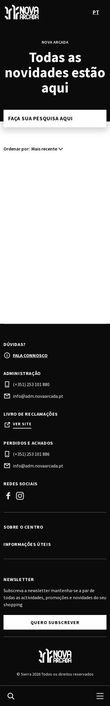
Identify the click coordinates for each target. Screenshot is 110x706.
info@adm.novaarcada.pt (38, 396)
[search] (10, 696)
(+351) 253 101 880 (31, 384)
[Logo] (55, 656)
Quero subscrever (55, 622)
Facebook (8, 496)
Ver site (22, 423)
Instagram (20, 496)
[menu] (100, 696)
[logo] (30, 12)
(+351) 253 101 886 (31, 454)
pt (96, 12)
